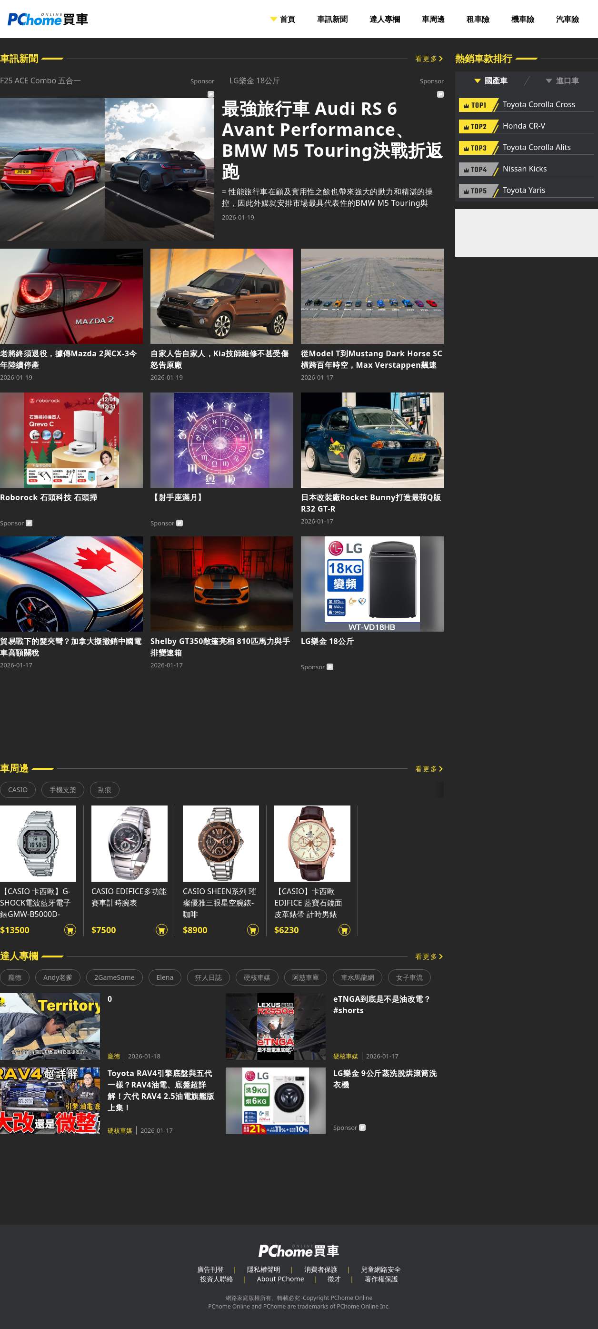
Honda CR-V (524, 126)
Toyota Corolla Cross (539, 105)
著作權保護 (381, 1278)
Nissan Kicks (525, 169)
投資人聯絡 (216, 1278)
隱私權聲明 (263, 1269)
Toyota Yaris (524, 190)
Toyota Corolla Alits (537, 147)
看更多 (426, 58)
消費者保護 (321, 1269)
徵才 (334, 1278)
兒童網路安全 (381, 1269)
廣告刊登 (210, 1269)
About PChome (280, 1278)
